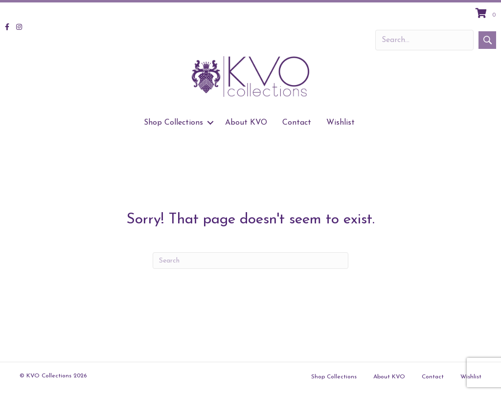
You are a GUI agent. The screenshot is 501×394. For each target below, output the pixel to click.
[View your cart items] (487, 14)
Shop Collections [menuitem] (173, 123)
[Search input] (424, 40)
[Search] (250, 260)
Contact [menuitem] (296, 123)
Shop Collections (334, 377)
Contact (433, 377)
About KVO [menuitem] (246, 123)
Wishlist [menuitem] (340, 123)
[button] (487, 40)
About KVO (389, 377)
